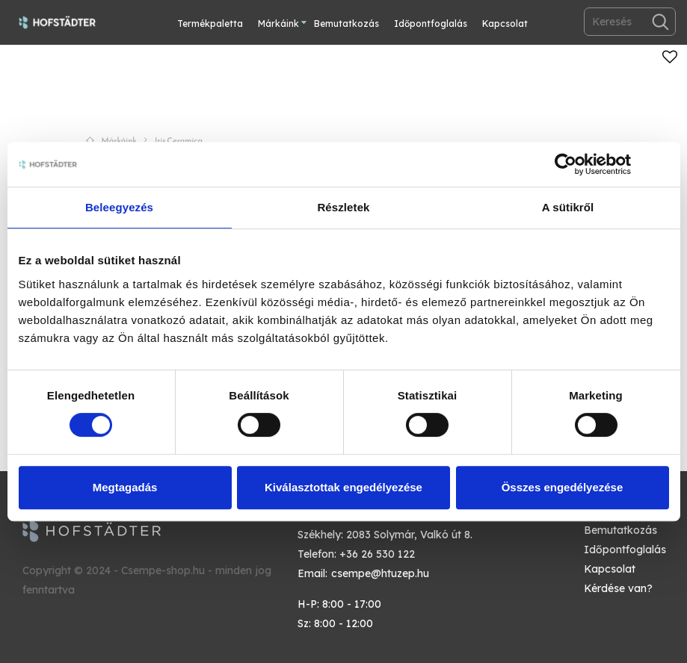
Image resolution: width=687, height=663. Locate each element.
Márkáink (278, 23)
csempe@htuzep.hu (380, 573)
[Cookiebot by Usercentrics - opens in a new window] (565, 164)
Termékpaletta (210, 23)
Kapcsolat (505, 23)
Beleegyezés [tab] (119, 207)
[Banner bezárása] (664, 164)
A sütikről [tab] (568, 207)
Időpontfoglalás (430, 23)
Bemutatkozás (346, 23)
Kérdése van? (618, 588)
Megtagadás (125, 487)
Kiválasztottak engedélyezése (343, 487)
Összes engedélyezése (562, 487)
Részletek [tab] (343, 207)
